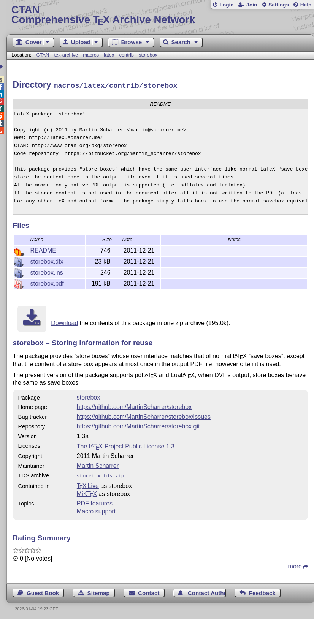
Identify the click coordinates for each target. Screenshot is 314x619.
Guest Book (43, 591)
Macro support (96, 509)
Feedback (262, 591)
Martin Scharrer (98, 464)
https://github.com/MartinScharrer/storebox (134, 406)
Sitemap (98, 591)
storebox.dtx (46, 260)
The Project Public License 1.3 (125, 445)
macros (91, 55)
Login (226, 5)
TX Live (88, 484)
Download (64, 322)
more (295, 564)
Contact (149, 591)
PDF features (95, 501)
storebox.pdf (47, 282)
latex (109, 55)
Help (306, 5)
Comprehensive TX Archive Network (160, 15)
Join (251, 5)
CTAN (42, 55)
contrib (126, 55)
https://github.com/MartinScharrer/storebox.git (138, 425)
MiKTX (87, 492)
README (43, 249)
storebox (148, 55)
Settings (278, 5)
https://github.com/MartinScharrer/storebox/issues (144, 415)
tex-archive (66, 55)
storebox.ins (46, 271)
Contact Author (207, 591)
